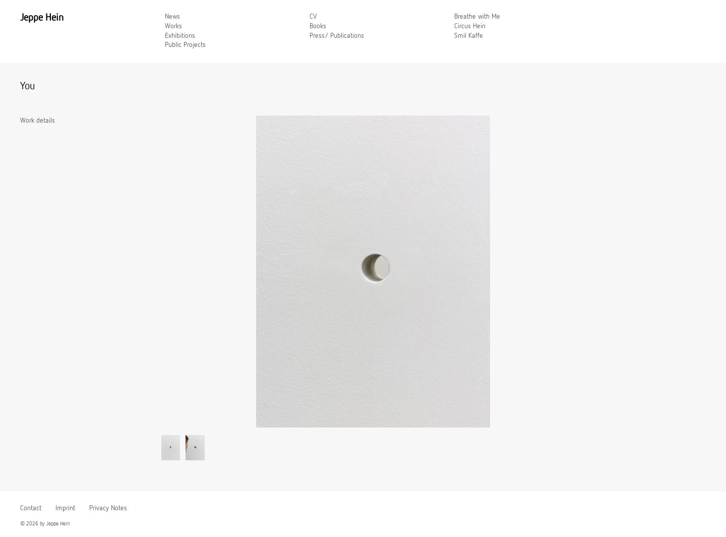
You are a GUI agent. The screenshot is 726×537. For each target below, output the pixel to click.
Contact (30, 508)
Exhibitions (180, 35)
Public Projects (185, 44)
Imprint (65, 508)
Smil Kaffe (468, 35)
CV (313, 16)
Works (173, 26)
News (172, 16)
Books (318, 26)
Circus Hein (470, 26)
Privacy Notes (108, 508)
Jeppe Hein (42, 18)
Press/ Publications (337, 35)
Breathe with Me (477, 16)
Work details (37, 120)
